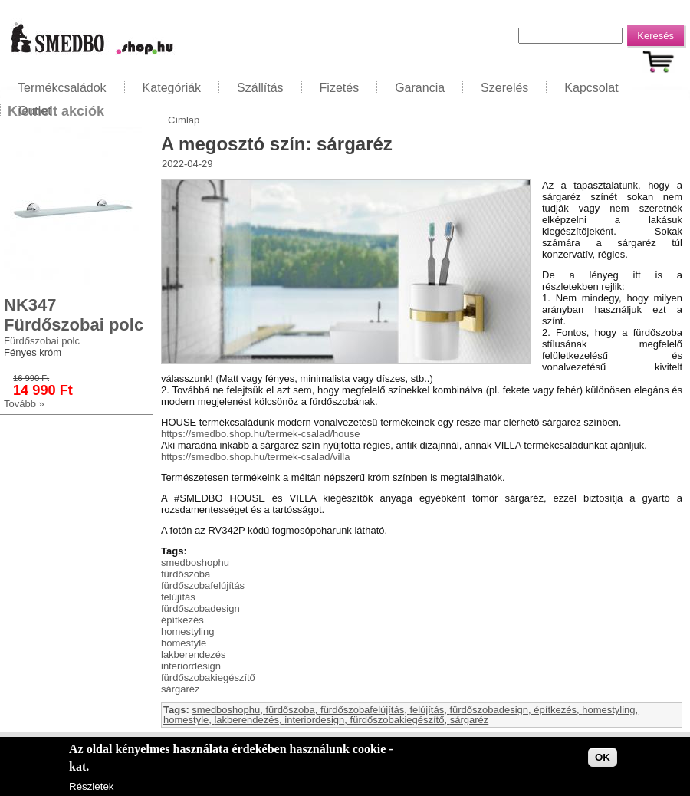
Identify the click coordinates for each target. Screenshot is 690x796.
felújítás (178, 597)
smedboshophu (195, 562)
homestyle (183, 643)
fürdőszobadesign (200, 608)
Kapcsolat (591, 87)
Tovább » (24, 404)
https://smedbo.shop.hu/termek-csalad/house (260, 433)
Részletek (91, 789)
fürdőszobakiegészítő (208, 677)
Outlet (34, 110)
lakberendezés (193, 654)
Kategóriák (172, 87)
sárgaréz (180, 689)
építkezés (182, 620)
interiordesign (191, 666)
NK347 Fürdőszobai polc (73, 314)
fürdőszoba (185, 574)
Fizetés (340, 87)
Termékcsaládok (62, 87)
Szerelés (504, 87)
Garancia (420, 87)
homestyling (187, 631)
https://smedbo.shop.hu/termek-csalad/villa (255, 456)
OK (602, 760)
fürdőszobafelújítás (203, 585)
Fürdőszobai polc (42, 341)
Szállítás (260, 87)
